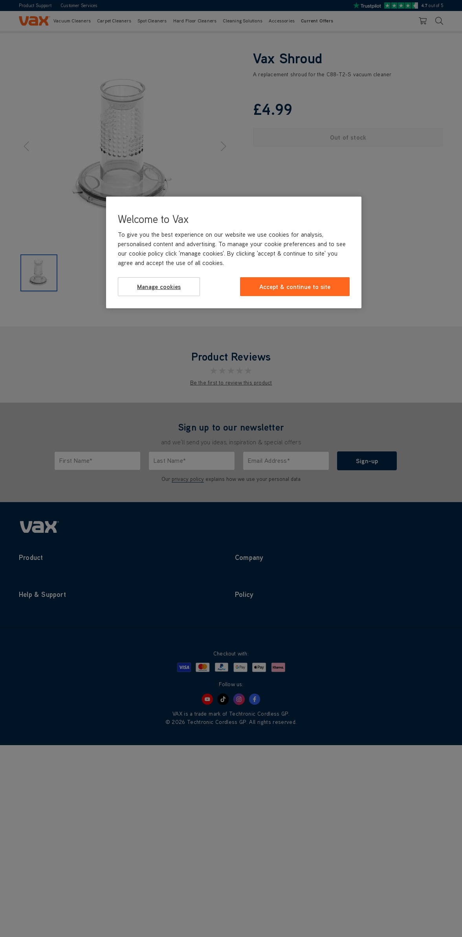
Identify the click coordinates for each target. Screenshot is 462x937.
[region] (233, 252)
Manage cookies (159, 287)
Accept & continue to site (294, 287)
